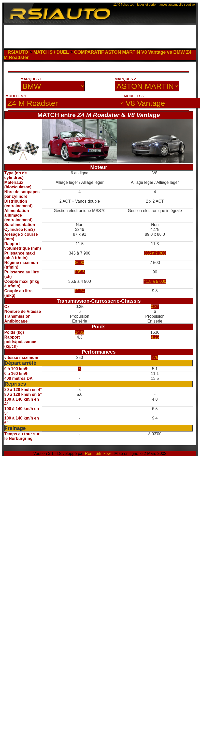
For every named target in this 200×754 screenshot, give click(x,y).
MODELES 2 (134, 96)
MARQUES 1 (31, 79)
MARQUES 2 (125, 79)
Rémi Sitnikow (98, 453)
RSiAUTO (18, 52)
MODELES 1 (16, 96)
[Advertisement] (99, 37)
